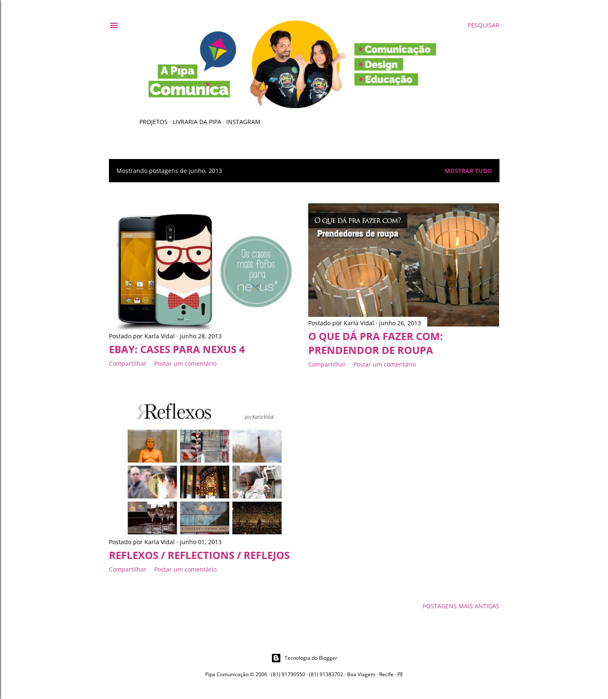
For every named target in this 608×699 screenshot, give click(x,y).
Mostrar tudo (468, 171)
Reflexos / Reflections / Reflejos (199, 555)
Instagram (243, 122)
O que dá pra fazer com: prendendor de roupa (375, 343)
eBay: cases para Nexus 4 (177, 349)
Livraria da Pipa (197, 122)
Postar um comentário (185, 363)
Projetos (153, 122)
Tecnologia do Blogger (304, 658)
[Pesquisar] (483, 25)
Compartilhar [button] (128, 363)
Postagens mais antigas (461, 606)
